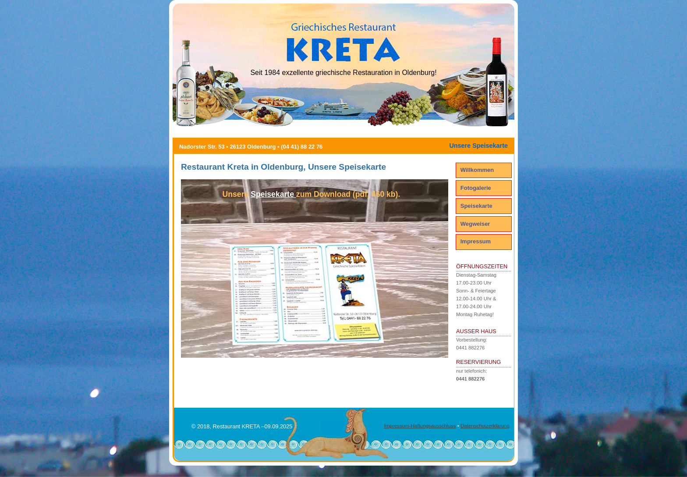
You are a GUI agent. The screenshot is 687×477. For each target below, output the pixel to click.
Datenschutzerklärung (485, 425)
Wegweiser (475, 224)
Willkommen (477, 170)
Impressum (475, 241)
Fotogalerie (475, 188)
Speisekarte (476, 206)
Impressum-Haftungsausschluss (420, 425)
